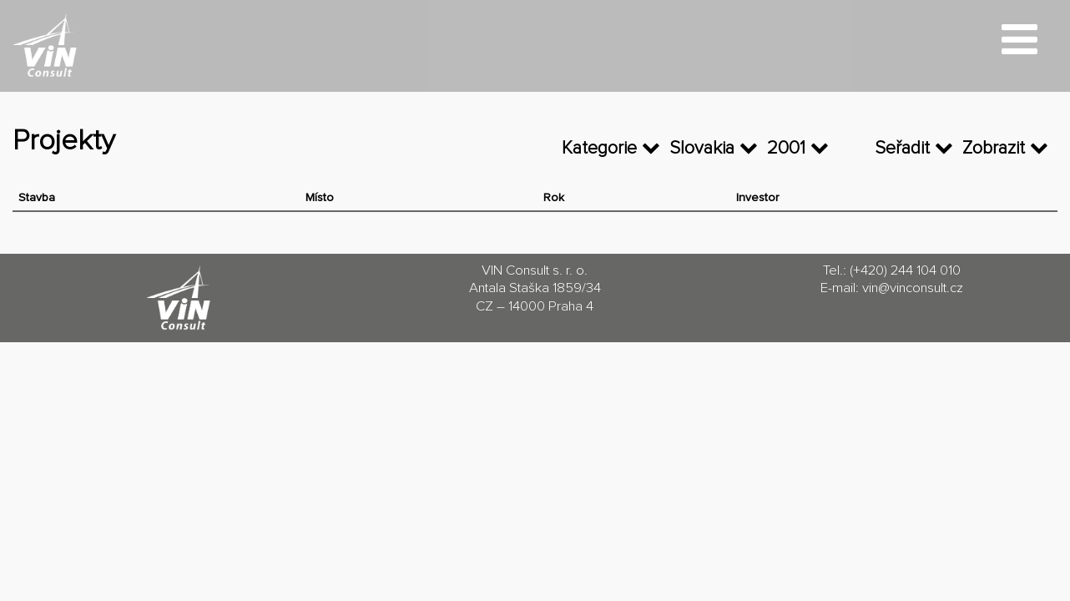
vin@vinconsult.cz (912, 288)
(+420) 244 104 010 (905, 271)
